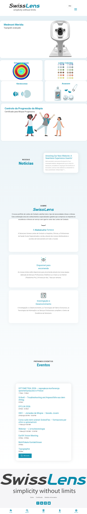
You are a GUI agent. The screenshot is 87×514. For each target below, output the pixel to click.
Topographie (24, 449)
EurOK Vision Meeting (28, 435)
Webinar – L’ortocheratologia (32, 429)
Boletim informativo (51, 497)
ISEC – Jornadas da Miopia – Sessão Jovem (39, 413)
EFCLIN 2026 (24, 406)
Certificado (39, 497)
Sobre (32, 497)
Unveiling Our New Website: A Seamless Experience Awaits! (58, 157)
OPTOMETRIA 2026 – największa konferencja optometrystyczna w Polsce (39, 389)
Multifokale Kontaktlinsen (30, 442)
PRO (70, 6)
